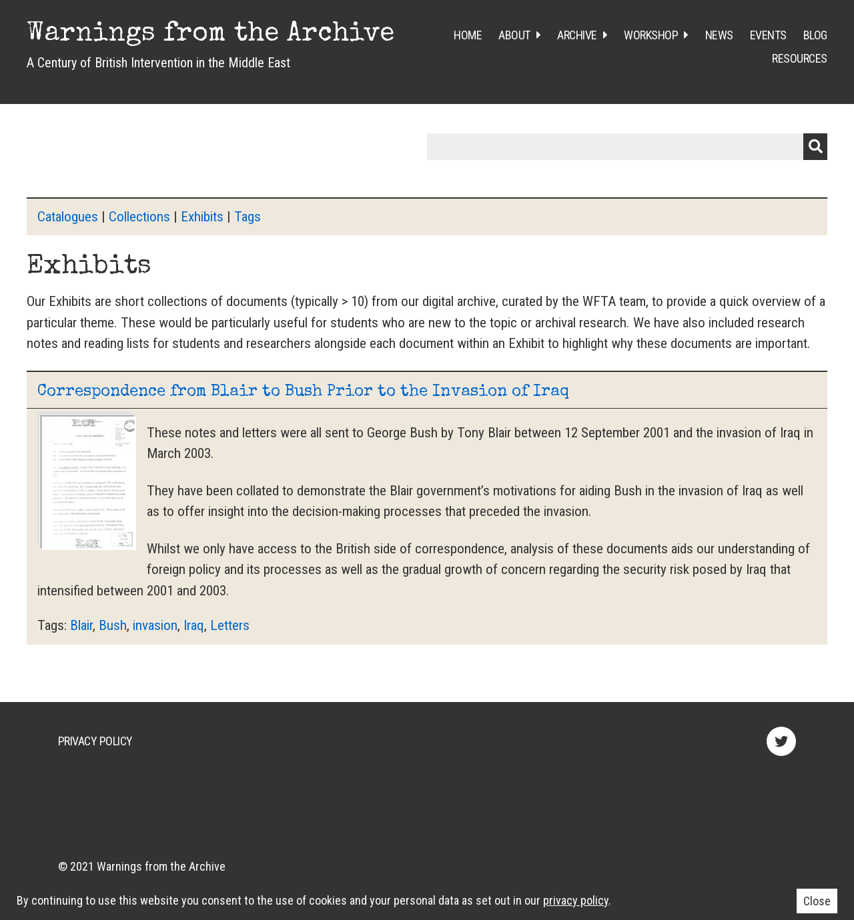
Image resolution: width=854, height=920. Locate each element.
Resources (799, 58)
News (719, 35)
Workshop (651, 35)
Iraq (193, 625)
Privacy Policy (95, 741)
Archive (577, 35)
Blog (815, 35)
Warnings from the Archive (210, 34)
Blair (81, 625)
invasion (155, 625)
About (514, 35)
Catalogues (67, 217)
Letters (230, 625)
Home (468, 35)
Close (817, 901)
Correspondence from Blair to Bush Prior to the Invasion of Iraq (303, 392)
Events (768, 35)
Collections (139, 217)
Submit (815, 146)
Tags (247, 217)
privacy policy (575, 900)
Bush (113, 625)
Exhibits (202, 217)
